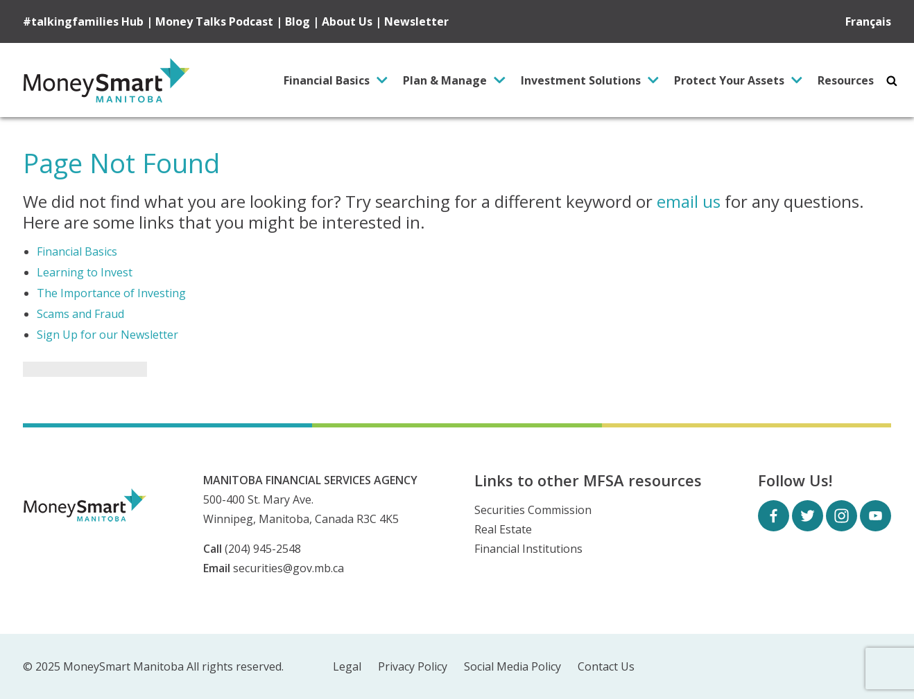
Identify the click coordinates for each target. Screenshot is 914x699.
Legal (347, 666)
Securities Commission (533, 509)
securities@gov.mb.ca (288, 568)
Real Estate (503, 529)
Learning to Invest (84, 272)
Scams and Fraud (80, 313)
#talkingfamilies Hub (83, 21)
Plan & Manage (445, 80)
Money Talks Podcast (214, 21)
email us (689, 201)
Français (868, 21)
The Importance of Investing (111, 293)
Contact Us (606, 666)
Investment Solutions (581, 80)
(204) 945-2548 (263, 548)
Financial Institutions (528, 548)
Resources (846, 80)
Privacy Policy (412, 666)
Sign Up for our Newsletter (107, 334)
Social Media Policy (512, 666)
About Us (347, 21)
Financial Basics (327, 80)
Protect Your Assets (729, 80)
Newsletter (416, 21)
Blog (297, 21)
